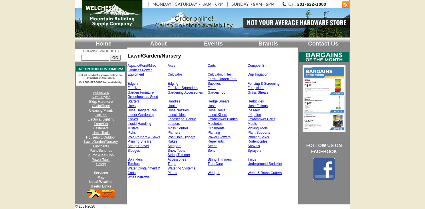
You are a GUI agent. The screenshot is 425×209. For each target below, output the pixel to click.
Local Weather (101, 182)
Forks (212, 88)
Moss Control (178, 128)
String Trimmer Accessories (179, 157)
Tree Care (215, 164)
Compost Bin (257, 66)
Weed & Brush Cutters (265, 173)
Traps (172, 164)
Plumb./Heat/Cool (101, 155)
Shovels (254, 146)
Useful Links (101, 186)
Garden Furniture (141, 92)
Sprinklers (135, 159)
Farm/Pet (101, 124)
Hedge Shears (219, 101)
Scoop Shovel (138, 146)
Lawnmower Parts (261, 119)
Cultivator (175, 74)
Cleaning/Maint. (101, 111)
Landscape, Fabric (182, 119)
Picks (132, 133)
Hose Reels (216, 110)
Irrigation (254, 115)
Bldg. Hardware (101, 102)
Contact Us (323, 43)
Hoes (132, 106)
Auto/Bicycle (101, 97)
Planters (174, 133)
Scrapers (174, 146)
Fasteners (100, 128)
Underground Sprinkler (265, 164)
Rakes (172, 141)
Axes (171, 66)
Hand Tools (101, 133)
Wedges (214, 173)
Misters (133, 128)
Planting (214, 133)
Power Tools (101, 160)
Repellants (216, 141)
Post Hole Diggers (181, 137)
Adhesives (101, 93)
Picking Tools (258, 128)
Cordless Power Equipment (140, 72)
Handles (174, 101)
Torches (134, 164)
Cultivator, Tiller (219, 74)
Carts (212, 66)
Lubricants (101, 146)
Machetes (215, 124)
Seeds (212, 146)
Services (101, 173)
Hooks (172, 106)
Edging (173, 84)
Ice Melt (254, 110)
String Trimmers (220, 159)
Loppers (174, 124)
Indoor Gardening (141, 115)
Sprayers (254, 151)
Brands (268, 43)
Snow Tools (176, 151)
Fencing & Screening (263, 84)
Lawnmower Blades (223, 119)
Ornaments (216, 128)
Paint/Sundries (101, 151)
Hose (212, 106)
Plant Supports (259, 133)
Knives (133, 119)
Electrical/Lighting (101, 119)
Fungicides (256, 88)
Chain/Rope (101, 106)
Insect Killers (217, 115)
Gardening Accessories (185, 92)
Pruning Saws (258, 137)
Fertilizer (134, 88)
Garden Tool (217, 92)
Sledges (134, 151)
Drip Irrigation (258, 74)
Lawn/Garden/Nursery (101, 142)
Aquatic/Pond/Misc (142, 66)
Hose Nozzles (178, 110)
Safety (101, 164)
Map (101, 178)
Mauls (252, 124)
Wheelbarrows (139, 177)
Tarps (252, 159)
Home (104, 43)
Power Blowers (219, 137)
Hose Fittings (258, 106)
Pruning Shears (139, 141)
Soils (211, 151)
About (158, 43)
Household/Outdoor (101, 137)
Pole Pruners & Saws (144, 137)
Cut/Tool (101, 115)
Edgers (133, 84)
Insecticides (177, 115)
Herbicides (256, 101)
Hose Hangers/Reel (143, 110)
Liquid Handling (139, 124)
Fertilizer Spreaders (183, 88)
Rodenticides (257, 141)
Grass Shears (258, 92)
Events (213, 43)
